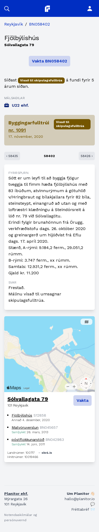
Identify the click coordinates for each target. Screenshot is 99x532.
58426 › (87, 156)
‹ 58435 (12, 156)
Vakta (82, 400)
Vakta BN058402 (49, 61)
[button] (7, 8)
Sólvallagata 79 (27, 399)
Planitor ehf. (16, 493)
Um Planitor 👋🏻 (81, 493)
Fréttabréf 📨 (83, 509)
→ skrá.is (45, 453)
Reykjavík (13, 24)
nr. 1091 (17, 130)
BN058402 (39, 24)
